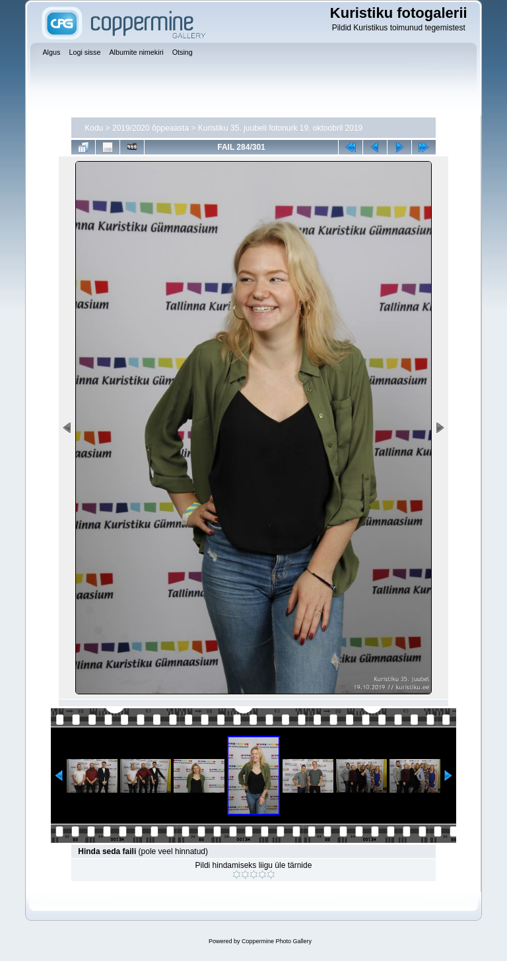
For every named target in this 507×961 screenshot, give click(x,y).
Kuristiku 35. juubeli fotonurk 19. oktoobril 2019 (280, 128)
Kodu (93, 128)
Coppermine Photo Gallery (277, 941)
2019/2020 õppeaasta (150, 128)
